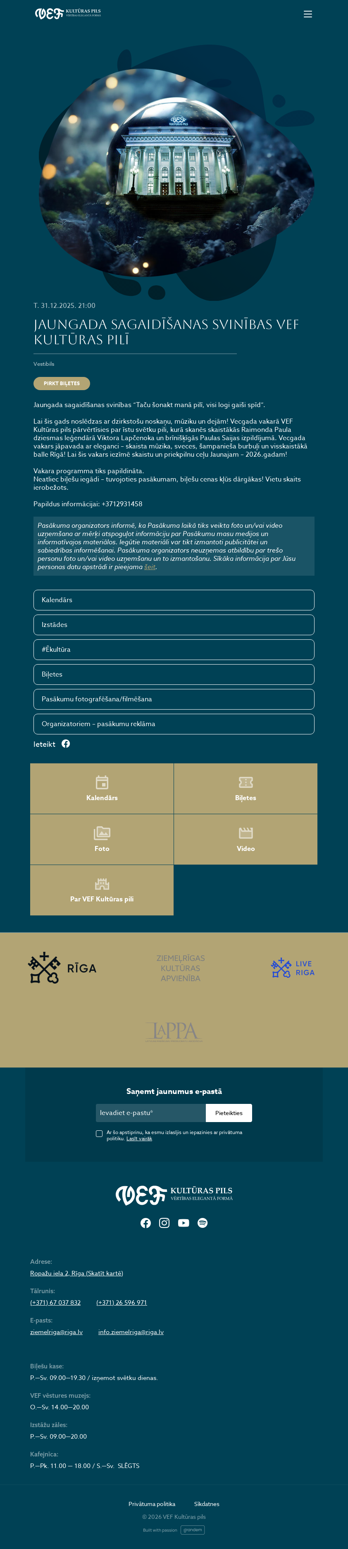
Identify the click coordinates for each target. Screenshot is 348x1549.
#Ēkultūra (56, 650)
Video (246, 839)
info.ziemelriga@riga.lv (131, 1332)
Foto (102, 839)
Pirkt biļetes (62, 383)
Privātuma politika (152, 1504)
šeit (149, 566)
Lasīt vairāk (139, 1138)
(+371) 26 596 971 (121, 1302)
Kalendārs (57, 600)
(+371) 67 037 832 (55, 1302)
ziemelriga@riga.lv (56, 1332)
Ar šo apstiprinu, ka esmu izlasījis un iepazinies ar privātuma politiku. (174, 1135)
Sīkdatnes (206, 1504)
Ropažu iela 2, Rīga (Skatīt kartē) (76, 1273)
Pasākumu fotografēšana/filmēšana (97, 699)
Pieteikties (229, 1113)
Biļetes (52, 674)
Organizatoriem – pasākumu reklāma (98, 724)
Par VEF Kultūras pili (101, 890)
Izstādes (54, 625)
